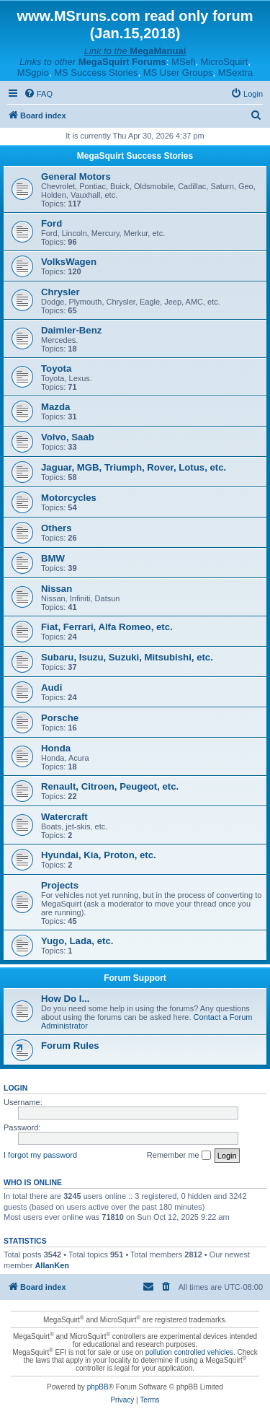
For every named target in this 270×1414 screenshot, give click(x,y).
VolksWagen (68, 261)
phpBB (98, 1387)
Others (56, 528)
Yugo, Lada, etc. (77, 940)
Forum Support (135, 978)
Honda (56, 748)
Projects (59, 885)
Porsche (59, 717)
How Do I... (65, 998)
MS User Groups (178, 72)
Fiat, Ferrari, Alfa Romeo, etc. (107, 626)
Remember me (179, 1156)
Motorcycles (68, 497)
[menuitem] (38, 93)
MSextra (235, 72)
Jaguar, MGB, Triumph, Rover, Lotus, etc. (133, 467)
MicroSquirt (224, 61)
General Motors (76, 176)
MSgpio (33, 72)
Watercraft (64, 816)
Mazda (55, 406)
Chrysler (60, 292)
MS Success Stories (96, 72)
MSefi (183, 61)
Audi (51, 687)
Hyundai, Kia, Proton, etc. (98, 855)
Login (15, 1087)
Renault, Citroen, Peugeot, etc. (110, 786)
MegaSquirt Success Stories (135, 156)
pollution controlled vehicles (189, 1352)
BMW (53, 558)
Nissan (56, 588)
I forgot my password (40, 1155)
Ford (51, 223)
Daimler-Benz (71, 330)
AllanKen (52, 1265)
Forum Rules (70, 1045)
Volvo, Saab (67, 437)
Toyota (56, 368)
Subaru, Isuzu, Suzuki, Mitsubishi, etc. (127, 657)
